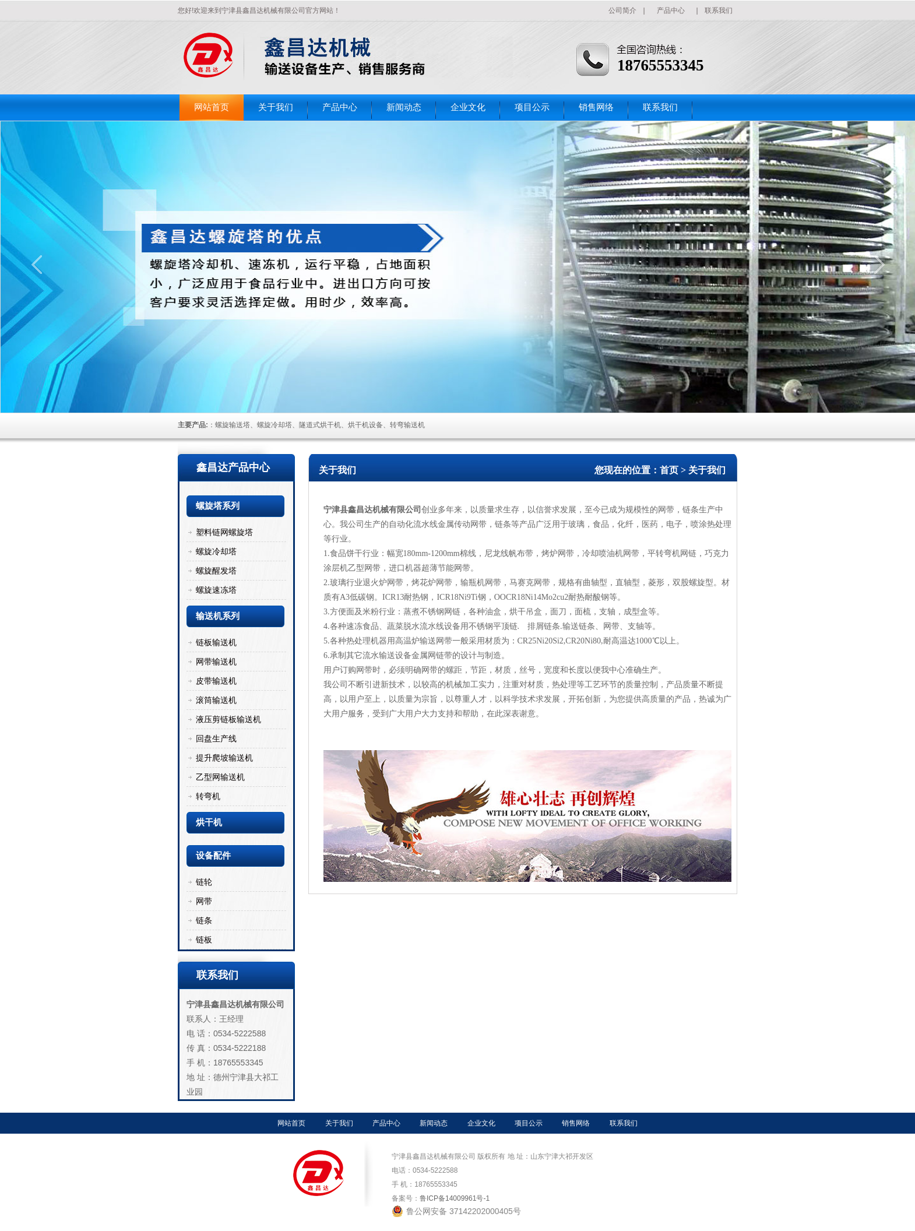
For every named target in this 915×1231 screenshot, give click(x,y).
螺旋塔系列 (218, 506)
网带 (204, 901)
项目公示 (532, 107)
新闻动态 (403, 107)
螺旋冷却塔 (216, 551)
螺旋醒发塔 (216, 570)
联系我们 (719, 10)
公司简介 (622, 10)
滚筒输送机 (216, 700)
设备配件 (213, 855)
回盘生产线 (216, 738)
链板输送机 (216, 642)
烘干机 (209, 822)
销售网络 (596, 107)
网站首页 (211, 107)
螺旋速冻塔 (216, 590)
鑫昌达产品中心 (233, 467)
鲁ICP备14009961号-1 (455, 1198)
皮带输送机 (216, 680)
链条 (204, 920)
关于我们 (275, 107)
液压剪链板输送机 (228, 719)
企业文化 (468, 107)
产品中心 (671, 10)
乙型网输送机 (220, 777)
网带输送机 (216, 661)
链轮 (204, 882)
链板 (204, 939)
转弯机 (208, 796)
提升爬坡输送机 (224, 757)
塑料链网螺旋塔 (224, 532)
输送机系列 (218, 616)
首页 (669, 470)
